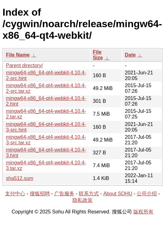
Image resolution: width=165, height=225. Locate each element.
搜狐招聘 (40, 193)
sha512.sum (19, 178)
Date (130, 55)
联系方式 (89, 193)
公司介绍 (147, 193)
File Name (18, 55)
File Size (98, 54)
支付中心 (15, 193)
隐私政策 (82, 200)
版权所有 (143, 211)
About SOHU (117, 193)
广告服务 (64, 193)
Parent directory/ (24, 65)
